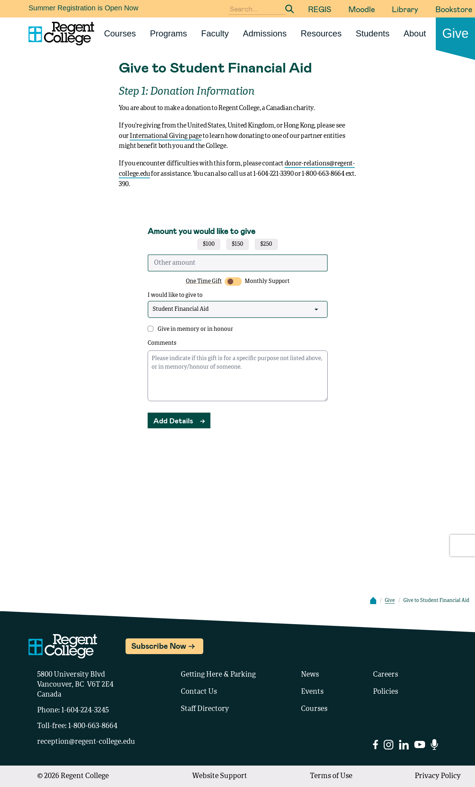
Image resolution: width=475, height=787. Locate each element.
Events (312, 692)
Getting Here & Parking (218, 674)
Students (372, 33)
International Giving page (166, 136)
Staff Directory (205, 709)
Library (405, 9)
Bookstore (453, 9)
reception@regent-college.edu (86, 742)
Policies (385, 692)
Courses (120, 33)
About (415, 33)
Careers (385, 674)
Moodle (361, 9)
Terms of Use (331, 776)
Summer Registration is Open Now (83, 8)
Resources (321, 33)
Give (455, 33)
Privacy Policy (438, 776)
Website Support (219, 776)
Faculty (215, 33)
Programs (168, 33)
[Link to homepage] (58, 34)
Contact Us (199, 692)
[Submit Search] (289, 9)
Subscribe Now (158, 645)
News (310, 674)
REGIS (319, 9)
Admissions (265, 33)
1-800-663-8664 (92, 726)
